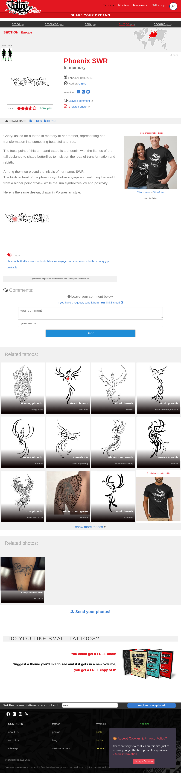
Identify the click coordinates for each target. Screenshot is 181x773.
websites (13, 740)
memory (99, 261)
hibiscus (52, 261)
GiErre (82, 83)
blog (54, 740)
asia (90, 24)
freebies (145, 723)
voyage (62, 261)
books (99, 740)
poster (100, 731)
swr (32, 261)
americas (54, 24)
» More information (125, 754)
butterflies (23, 261)
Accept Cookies (144, 761)
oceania (163, 24)
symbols (101, 723)
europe (127, 24)
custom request (61, 748)
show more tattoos (89, 527)
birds (43, 261)
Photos (123, 5)
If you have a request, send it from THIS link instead (90, 302)
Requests (140, 5)
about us (13, 731)
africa (18, 24)
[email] (90, 705)
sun (37, 261)
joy (107, 261)
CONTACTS (15, 723)
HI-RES (35, 120)
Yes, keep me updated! (152, 705)
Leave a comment (77, 100)
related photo (75, 106)
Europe (26, 32)
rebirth (90, 261)
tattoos (56, 723)
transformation (76, 261)
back (174, 55)
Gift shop (158, 5)
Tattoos (108, 5)
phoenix (11, 261)
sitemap (13, 748)
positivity (12, 267)
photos (56, 731)
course (100, 748)
